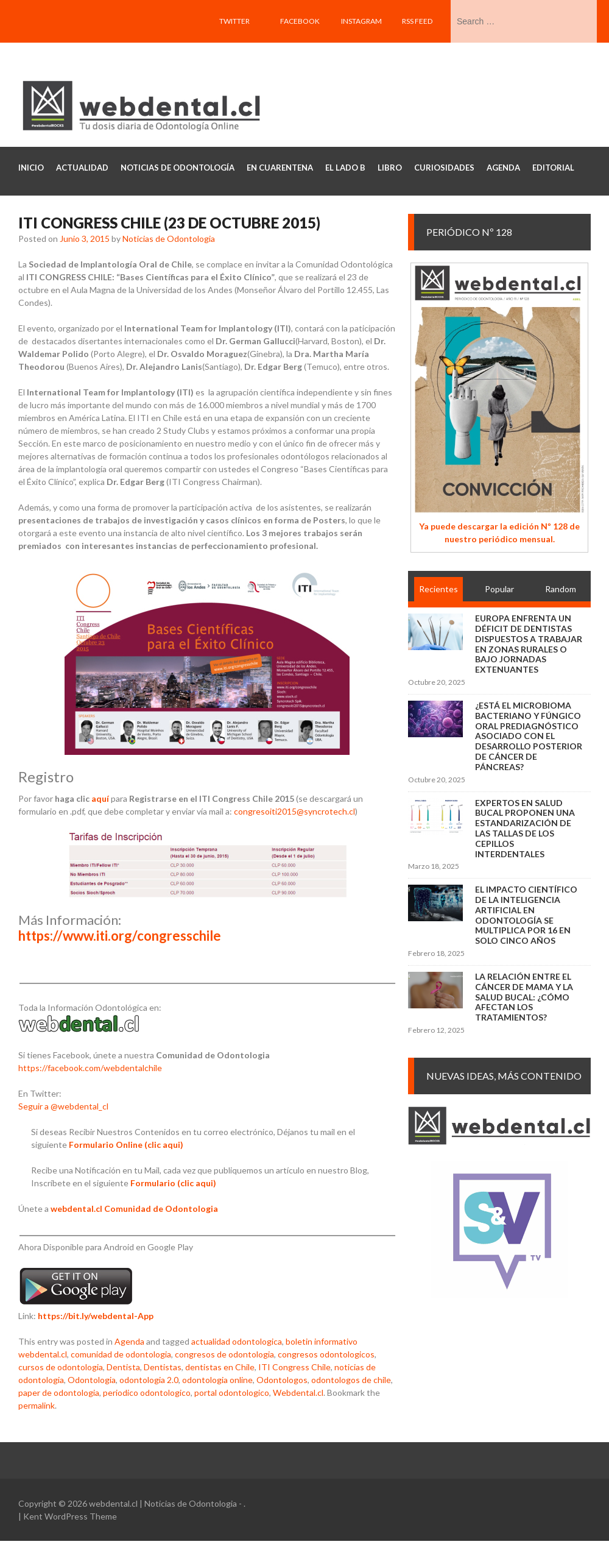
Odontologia (92, 1380)
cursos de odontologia (60, 1367)
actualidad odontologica (236, 1341)
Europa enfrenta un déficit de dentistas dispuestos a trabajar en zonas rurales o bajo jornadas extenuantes (528, 643)
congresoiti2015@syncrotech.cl (294, 811)
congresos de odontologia (224, 1354)
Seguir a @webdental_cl (63, 1106)
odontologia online (217, 1380)
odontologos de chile (351, 1380)
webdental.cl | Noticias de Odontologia (163, 1503)
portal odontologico (231, 1392)
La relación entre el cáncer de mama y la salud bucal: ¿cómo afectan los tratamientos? (524, 996)
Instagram (361, 21)
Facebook (300, 21)
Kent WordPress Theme (70, 1516)
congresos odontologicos (326, 1354)
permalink (36, 1405)
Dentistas (162, 1367)
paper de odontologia (58, 1392)
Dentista (123, 1367)
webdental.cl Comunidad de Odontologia (134, 1208)
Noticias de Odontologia (168, 238)
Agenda (129, 1341)
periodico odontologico (147, 1392)
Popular (499, 589)
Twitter (234, 21)
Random (560, 589)
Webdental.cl (298, 1392)
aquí (100, 798)
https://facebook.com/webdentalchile (90, 1068)
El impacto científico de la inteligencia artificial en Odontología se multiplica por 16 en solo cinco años (526, 915)
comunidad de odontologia (121, 1354)
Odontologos (282, 1380)
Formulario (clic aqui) (173, 1183)
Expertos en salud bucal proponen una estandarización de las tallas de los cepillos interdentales (525, 828)
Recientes (438, 589)
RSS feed (417, 21)
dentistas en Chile (220, 1367)
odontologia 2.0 (148, 1380)
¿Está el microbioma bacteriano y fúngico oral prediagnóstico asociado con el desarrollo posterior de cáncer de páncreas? (528, 736)
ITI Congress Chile (294, 1367)
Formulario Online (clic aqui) (126, 1144)
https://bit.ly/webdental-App (95, 1316)
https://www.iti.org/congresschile (119, 935)
